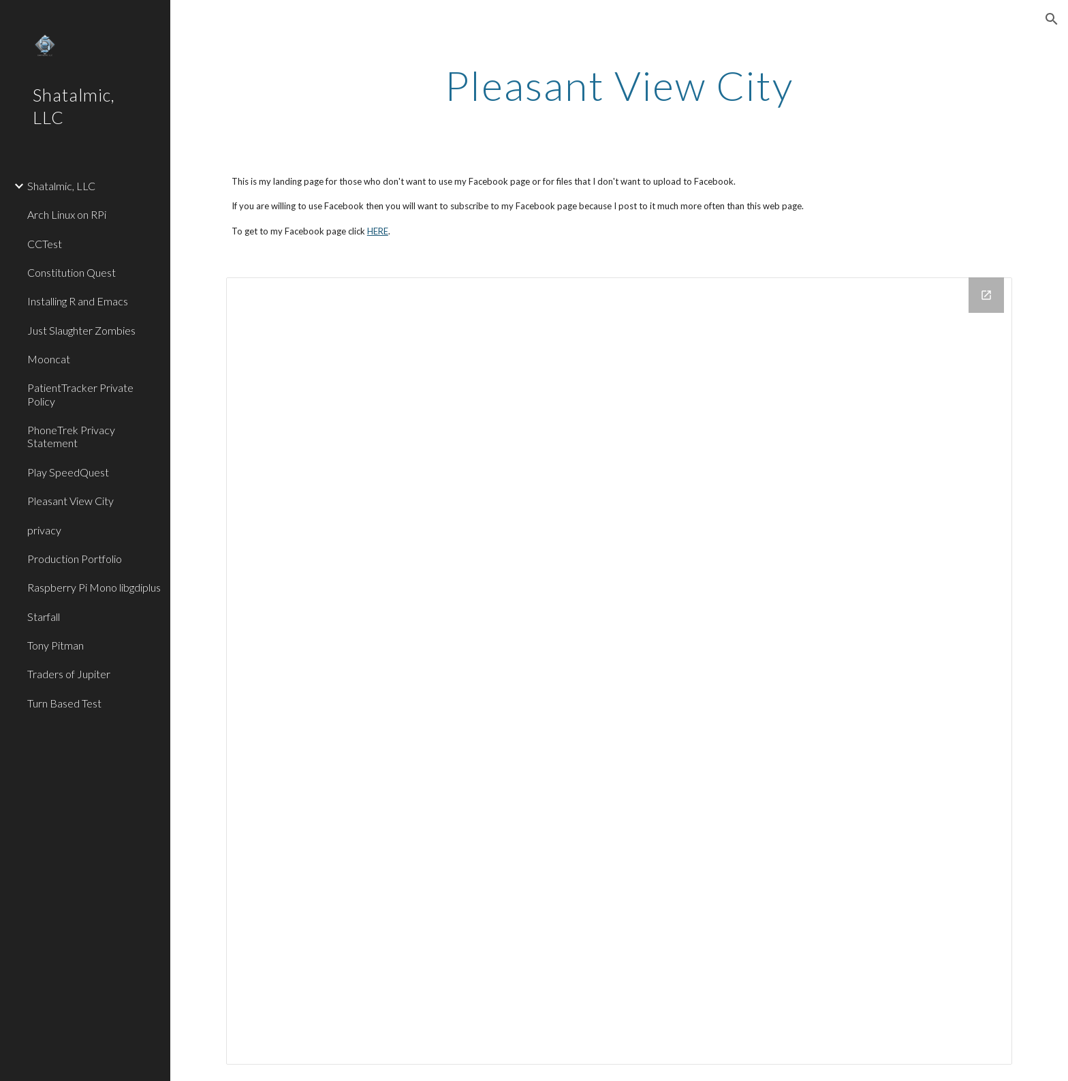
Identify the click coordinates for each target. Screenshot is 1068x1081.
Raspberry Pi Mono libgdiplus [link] (94, 587)
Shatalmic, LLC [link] (61, 185)
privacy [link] (44, 529)
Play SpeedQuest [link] (68, 472)
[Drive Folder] (619, 670)
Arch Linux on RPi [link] (66, 214)
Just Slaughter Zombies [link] (81, 330)
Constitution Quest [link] (71, 272)
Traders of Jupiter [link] (68, 673)
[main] (619, 85)
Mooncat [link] (48, 358)
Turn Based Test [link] (64, 703)
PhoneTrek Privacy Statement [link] (71, 436)
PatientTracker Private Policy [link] (80, 394)
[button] (1051, 19)
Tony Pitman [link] (55, 645)
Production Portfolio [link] (74, 558)
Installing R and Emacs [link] (77, 300)
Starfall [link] (43, 616)
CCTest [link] (44, 243)
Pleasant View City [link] (70, 500)
